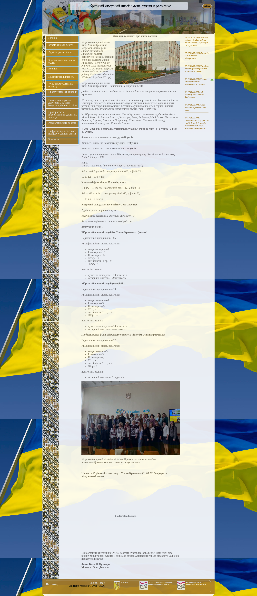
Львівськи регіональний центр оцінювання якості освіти (160, 583)
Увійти (207, 6)
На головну (52, 584)
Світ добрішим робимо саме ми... (195, 107)
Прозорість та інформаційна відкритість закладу (62, 114)
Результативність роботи (62, 122)
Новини (52, 68)
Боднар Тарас (97, 582)
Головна (52, 37)
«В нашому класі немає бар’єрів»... (194, 94)
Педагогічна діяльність (61, 76)
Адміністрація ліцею (59, 52)
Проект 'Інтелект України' (62, 91)
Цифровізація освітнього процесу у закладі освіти (62, 132)
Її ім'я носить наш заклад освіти (62, 61)
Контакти (53, 139)
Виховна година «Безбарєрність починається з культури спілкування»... (196, 41)
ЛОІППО (124, 582)
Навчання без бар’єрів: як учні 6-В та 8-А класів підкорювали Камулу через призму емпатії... (197, 124)
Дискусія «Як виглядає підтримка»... (197, 55)
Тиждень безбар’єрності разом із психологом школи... (197, 68)
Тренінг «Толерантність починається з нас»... (196, 81)
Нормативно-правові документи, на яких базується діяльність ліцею (63, 102)
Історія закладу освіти (60, 44)
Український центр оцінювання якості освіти (196, 583)
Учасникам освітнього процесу (60, 84)
